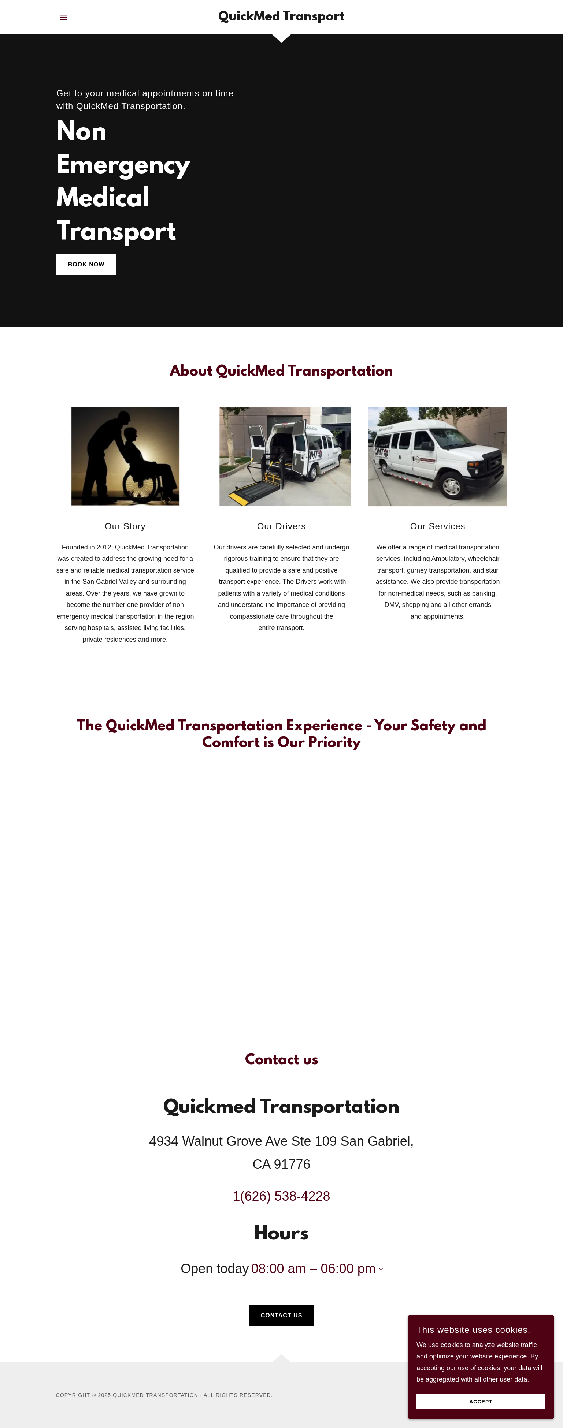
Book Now (86, 264)
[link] (281, 18)
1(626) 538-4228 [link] (281, 1196)
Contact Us (282, 1315)
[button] (63, 17)
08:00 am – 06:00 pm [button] (313, 1268)
